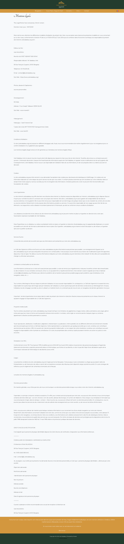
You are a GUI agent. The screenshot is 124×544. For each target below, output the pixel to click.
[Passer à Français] (117, 11)
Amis (78, 11)
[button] (44, 11)
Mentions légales (63, 538)
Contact (85, 11)
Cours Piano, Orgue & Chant (55, 11)
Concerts (69, 11)
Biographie (41, 11)
